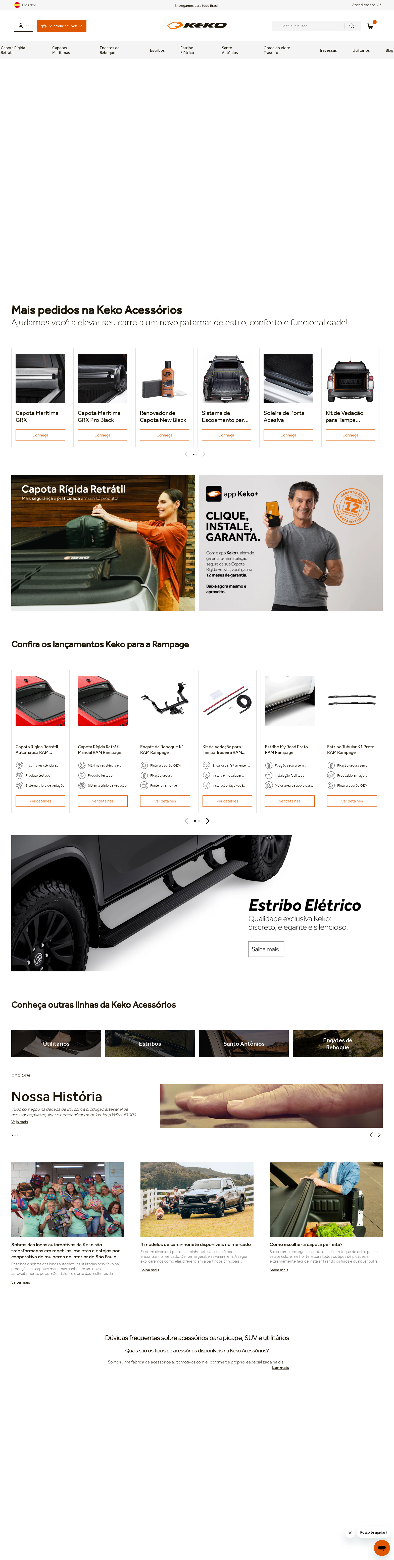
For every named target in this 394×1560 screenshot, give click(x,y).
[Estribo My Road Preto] (290, 741)
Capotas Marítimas (61, 50)
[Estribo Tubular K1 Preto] (352, 741)
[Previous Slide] (186, 821)
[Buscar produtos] (352, 26)
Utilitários (361, 50)
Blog (389, 50)
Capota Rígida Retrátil (13, 50)
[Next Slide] (208, 821)
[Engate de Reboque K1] (165, 741)
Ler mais (280, 1367)
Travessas (328, 50)
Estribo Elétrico (187, 50)
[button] (195, 821)
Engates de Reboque (110, 50)
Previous (187, 454)
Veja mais (19, 1121)
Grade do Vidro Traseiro (277, 50)
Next (204, 454)
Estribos (157, 50)
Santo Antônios (230, 50)
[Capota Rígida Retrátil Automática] (40, 741)
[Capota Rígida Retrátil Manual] (103, 741)
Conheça (40, 435)
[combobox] (316, 26)
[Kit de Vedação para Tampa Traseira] (227, 741)
